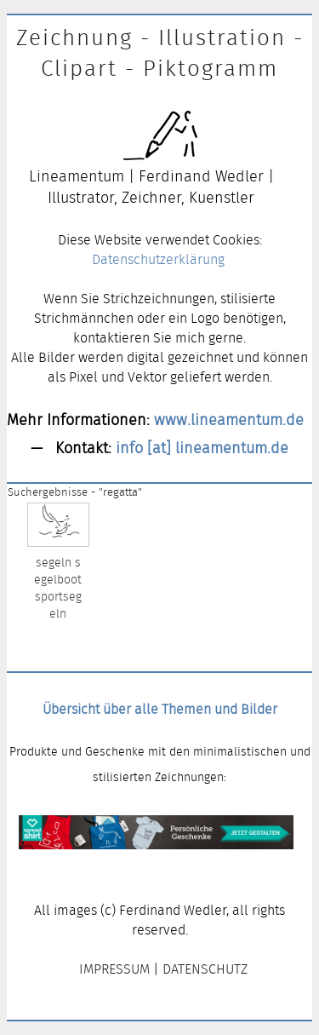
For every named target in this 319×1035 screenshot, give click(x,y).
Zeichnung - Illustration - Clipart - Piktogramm (160, 52)
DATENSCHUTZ (205, 969)
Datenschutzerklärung (158, 259)
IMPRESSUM (114, 969)
